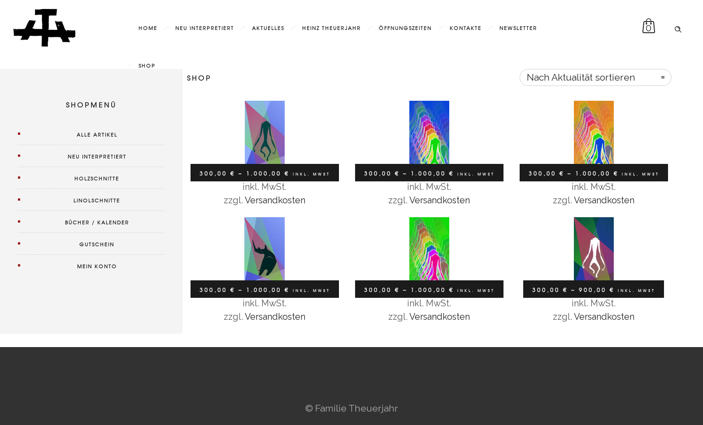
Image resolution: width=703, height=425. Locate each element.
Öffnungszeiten (405, 27)
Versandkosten (275, 200)
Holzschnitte (96, 178)
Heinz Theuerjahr (331, 27)
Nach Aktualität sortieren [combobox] (581, 77)
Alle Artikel (97, 134)
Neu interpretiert (204, 27)
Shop (147, 65)
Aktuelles (268, 27)
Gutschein (96, 244)
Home (148, 27)
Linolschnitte (97, 200)
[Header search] (678, 27)
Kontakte (466, 27)
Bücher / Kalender (97, 222)
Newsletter (518, 27)
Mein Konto (97, 266)
